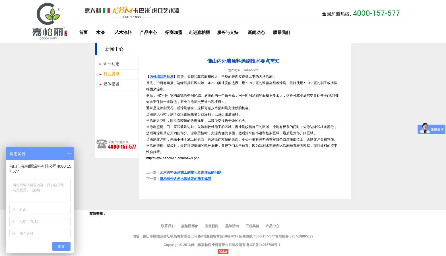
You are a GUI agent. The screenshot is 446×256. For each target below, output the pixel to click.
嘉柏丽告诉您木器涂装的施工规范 (185, 179)
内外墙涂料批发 (162, 77)
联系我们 (281, 32)
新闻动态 (256, 32)
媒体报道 (111, 84)
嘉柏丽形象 (190, 226)
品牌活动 (232, 226)
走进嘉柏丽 (199, 32)
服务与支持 (227, 32)
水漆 (100, 32)
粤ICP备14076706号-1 (263, 245)
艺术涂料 (123, 32)
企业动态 (111, 63)
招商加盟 (173, 32)
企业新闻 (211, 226)
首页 (83, 32)
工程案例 (252, 226)
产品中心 (148, 32)
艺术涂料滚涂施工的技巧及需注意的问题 (190, 172)
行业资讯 (111, 74)
